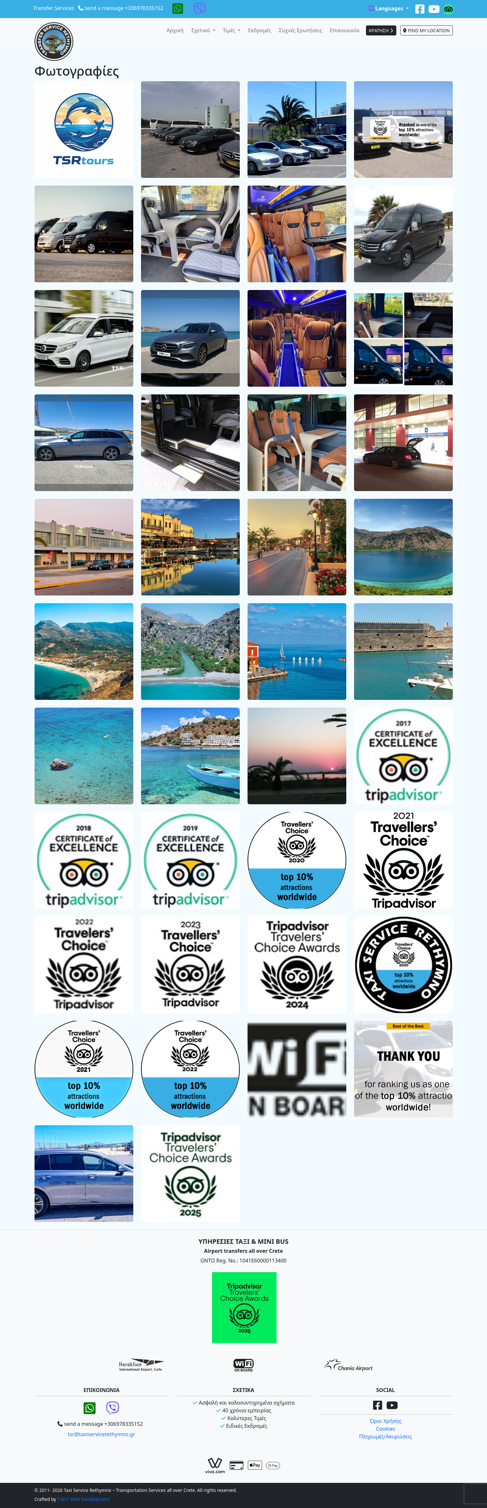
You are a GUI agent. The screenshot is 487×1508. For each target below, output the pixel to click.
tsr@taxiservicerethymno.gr (101, 1434)
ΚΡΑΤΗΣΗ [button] (381, 30)
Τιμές (230, 30)
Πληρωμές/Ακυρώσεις (385, 1436)
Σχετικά (201, 30)
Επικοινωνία (345, 30)
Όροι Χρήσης (385, 1421)
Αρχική (175, 30)
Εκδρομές (259, 30)
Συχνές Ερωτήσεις (300, 30)
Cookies (385, 1428)
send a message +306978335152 (124, 8)
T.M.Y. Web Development (83, 1499)
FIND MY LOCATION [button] (426, 30)
